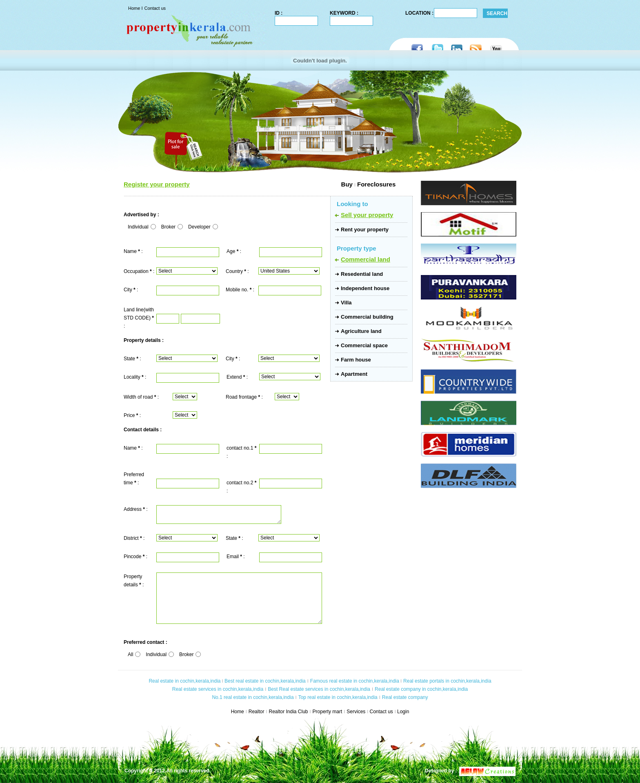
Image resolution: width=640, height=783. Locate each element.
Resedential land (362, 274)
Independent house (365, 288)
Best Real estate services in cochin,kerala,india (319, 689)
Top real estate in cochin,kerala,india (338, 697)
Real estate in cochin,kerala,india (184, 681)
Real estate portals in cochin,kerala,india (447, 681)
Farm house (356, 360)
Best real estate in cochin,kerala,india (264, 681)
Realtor (256, 711)
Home (134, 8)
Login (403, 711)
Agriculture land (361, 331)
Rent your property (365, 229)
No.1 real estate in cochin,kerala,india (252, 697)
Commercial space (364, 345)
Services (356, 711)
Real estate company (405, 697)
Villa (346, 302)
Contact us (155, 8)
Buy (271, 184)
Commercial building (367, 317)
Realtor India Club (288, 711)
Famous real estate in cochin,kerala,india (354, 681)
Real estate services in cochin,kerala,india (217, 689)
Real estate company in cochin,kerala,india (421, 689)
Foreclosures (376, 184)
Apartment (354, 374)
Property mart (327, 711)
